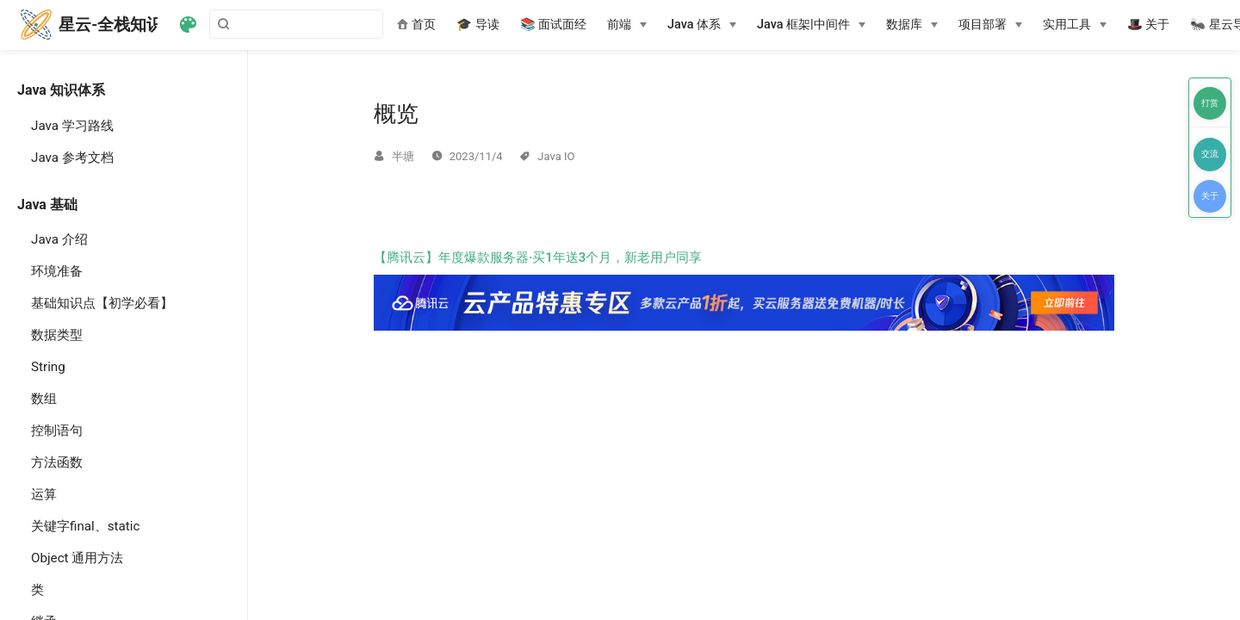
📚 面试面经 (553, 24)
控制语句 (57, 430)
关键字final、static (85, 526)
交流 (1209, 153)
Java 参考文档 (72, 157)
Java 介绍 (59, 239)
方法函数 (57, 462)
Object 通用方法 (77, 558)
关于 (1209, 196)
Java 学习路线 (72, 125)
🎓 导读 (477, 24)
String (48, 367)
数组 (44, 398)
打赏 (1209, 103)
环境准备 (57, 271)
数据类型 (57, 335)
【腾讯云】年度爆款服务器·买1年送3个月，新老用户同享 (744, 290)
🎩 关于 (1148, 24)
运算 (44, 494)
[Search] (296, 24)
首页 (416, 24)
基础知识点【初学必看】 (102, 303)
